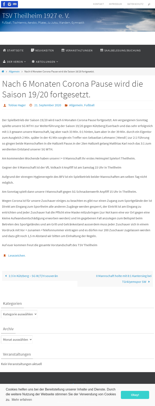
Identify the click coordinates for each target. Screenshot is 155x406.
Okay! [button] (135, 395)
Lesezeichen (16, 255)
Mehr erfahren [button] (22, 399)
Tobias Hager (17, 105)
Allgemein (14, 71)
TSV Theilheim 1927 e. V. (36, 15)
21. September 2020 (47, 105)
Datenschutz (135, 3)
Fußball (89, 105)
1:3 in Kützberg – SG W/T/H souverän (30, 276)
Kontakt (98, 3)
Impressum (115, 3)
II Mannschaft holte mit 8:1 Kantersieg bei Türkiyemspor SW (124, 279)
